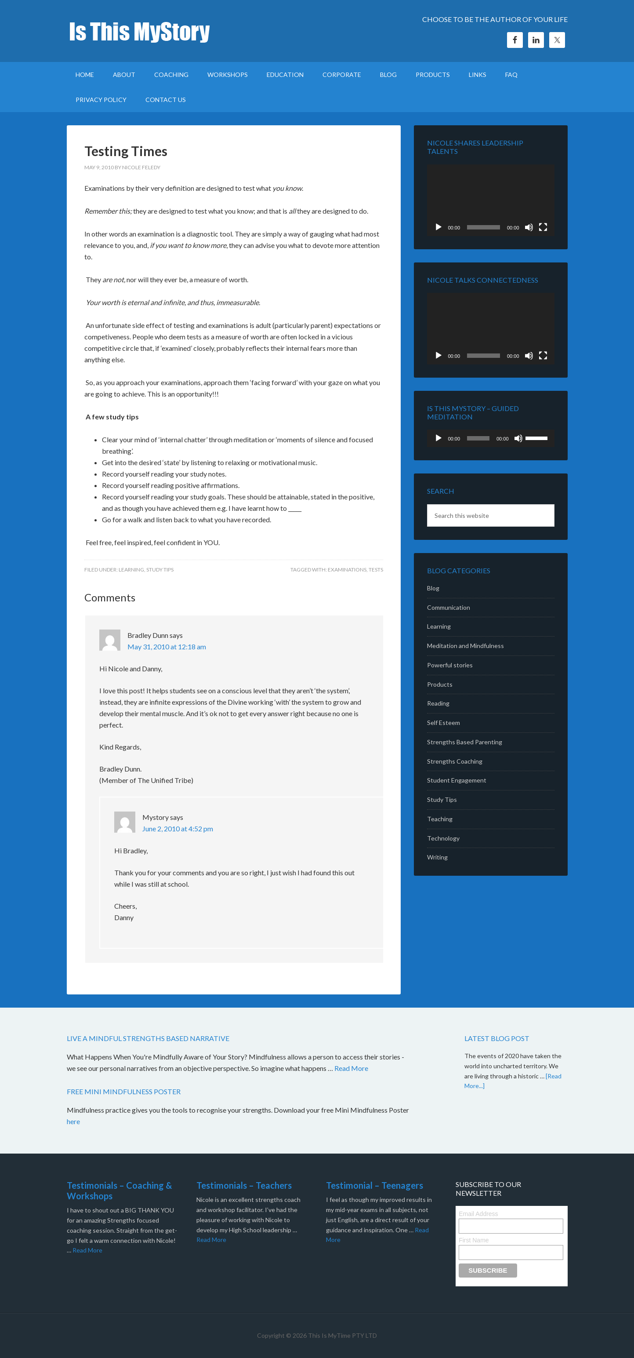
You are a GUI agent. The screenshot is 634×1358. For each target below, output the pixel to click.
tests (376, 569)
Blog (433, 588)
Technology (443, 838)
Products (440, 684)
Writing (437, 857)
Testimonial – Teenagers (374, 1185)
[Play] (438, 227)
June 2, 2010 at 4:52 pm (177, 828)
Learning (131, 569)
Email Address (478, 1213)
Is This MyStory (141, 31)
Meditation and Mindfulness (465, 645)
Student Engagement (456, 780)
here (74, 1121)
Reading (438, 703)
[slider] (478, 438)
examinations (347, 569)
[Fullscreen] (543, 227)
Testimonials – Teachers (244, 1185)
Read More (351, 1068)
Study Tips (160, 569)
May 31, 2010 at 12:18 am (166, 646)
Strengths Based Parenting (464, 742)
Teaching (440, 819)
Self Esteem (443, 722)
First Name (474, 1240)
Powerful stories (450, 665)
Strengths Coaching (454, 761)
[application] (490, 200)
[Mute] (529, 227)
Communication (448, 607)
